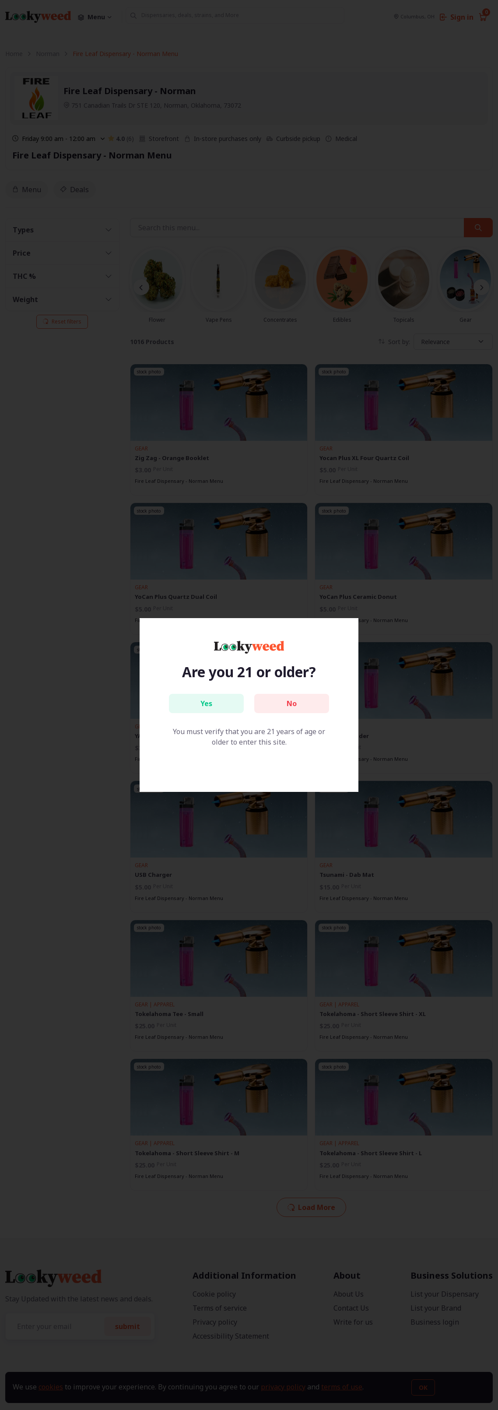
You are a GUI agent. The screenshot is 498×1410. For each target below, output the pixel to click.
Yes (206, 703)
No (292, 703)
